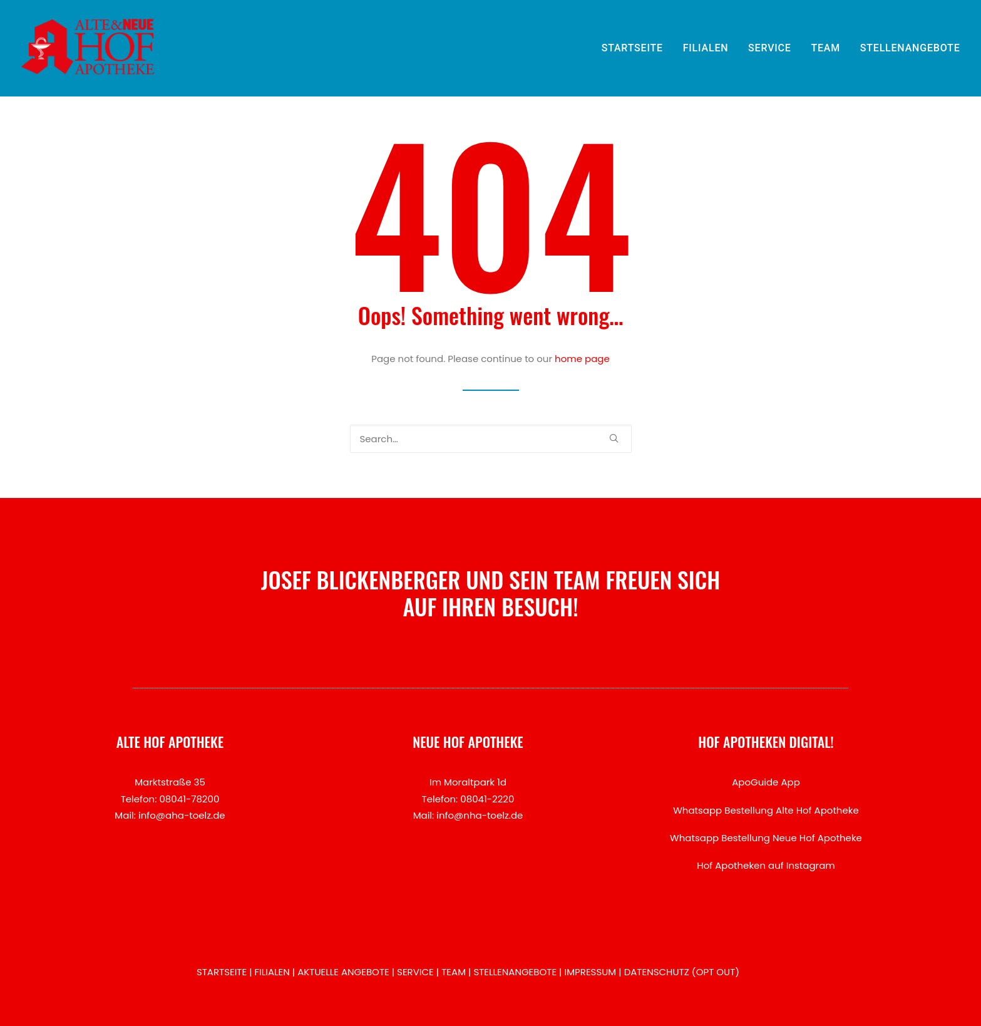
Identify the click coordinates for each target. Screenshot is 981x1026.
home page (582, 358)
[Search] (491, 439)
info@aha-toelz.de (181, 815)
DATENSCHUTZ (656, 971)
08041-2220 (487, 799)
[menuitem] (637, 48)
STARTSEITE (632, 48)
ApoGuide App (766, 782)
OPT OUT (716, 971)
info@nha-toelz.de (479, 815)
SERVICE (769, 48)
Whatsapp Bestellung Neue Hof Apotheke (766, 837)
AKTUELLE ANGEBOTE (343, 971)
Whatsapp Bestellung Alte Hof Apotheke (766, 810)
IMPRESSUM (590, 971)
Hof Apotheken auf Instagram (766, 865)
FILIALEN (706, 48)
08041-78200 (189, 799)
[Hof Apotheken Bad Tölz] (88, 48)
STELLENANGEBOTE (910, 48)
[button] (614, 438)
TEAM (825, 48)
